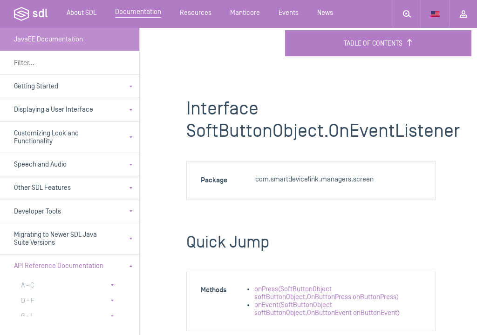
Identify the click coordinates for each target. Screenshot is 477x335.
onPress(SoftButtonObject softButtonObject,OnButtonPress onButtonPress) (326, 293)
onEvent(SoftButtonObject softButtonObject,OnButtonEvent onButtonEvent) (327, 309)
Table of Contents (378, 43)
